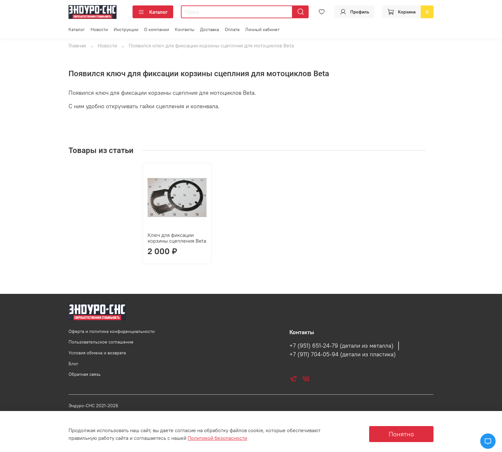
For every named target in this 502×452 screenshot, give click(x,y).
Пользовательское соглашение (101, 342)
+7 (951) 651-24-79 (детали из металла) (341, 345)
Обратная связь (85, 374)
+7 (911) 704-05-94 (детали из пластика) (342, 354)
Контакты (184, 29)
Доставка (209, 29)
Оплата (232, 29)
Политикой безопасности (217, 438)
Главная (77, 45)
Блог (73, 364)
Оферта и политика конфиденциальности (112, 331)
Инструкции (126, 29)
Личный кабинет (262, 29)
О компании (156, 29)
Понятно (401, 434)
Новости (99, 29)
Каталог (153, 12)
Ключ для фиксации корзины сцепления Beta (103, 238)
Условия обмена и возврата (97, 353)
